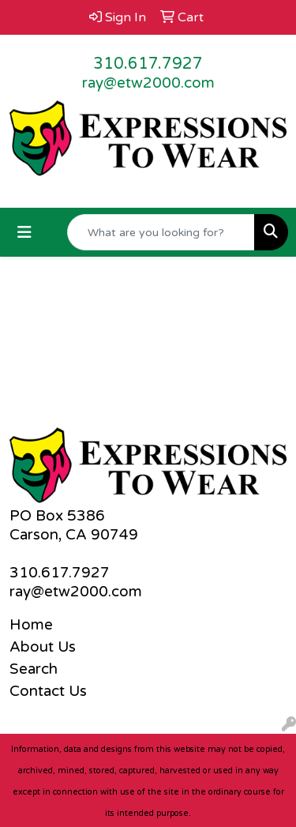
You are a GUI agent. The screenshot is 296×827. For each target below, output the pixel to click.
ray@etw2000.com (148, 83)
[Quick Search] (161, 232)
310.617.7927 (148, 64)
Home (31, 624)
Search (33, 669)
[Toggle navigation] (24, 232)
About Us (42, 647)
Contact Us (48, 691)
